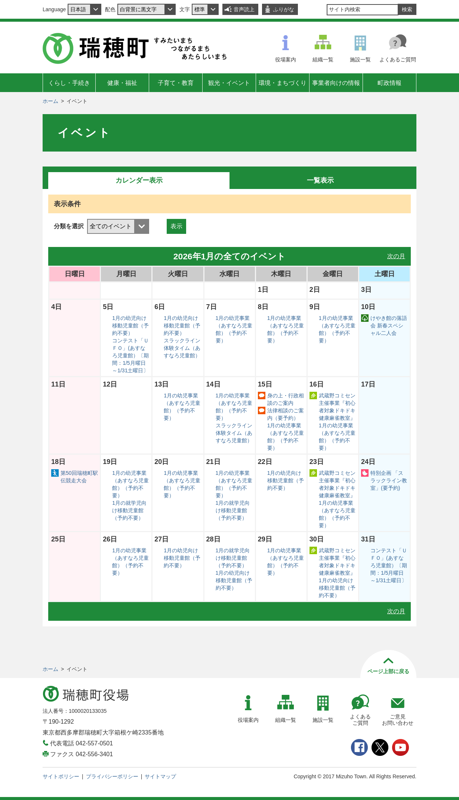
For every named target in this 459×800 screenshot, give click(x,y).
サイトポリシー (61, 776)
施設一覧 (360, 59)
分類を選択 (69, 226)
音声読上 (244, 9)
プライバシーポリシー (112, 776)
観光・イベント (229, 83)
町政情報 (389, 83)
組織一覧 (322, 59)
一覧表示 (320, 180)
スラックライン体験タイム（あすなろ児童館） (182, 348)
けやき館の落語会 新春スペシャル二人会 (388, 325)
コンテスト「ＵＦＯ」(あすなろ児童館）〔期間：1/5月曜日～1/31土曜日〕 (130, 355)
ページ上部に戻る (388, 671)
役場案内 (285, 59)
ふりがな (283, 9)
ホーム (50, 101)
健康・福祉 (122, 83)
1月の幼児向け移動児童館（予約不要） (130, 325)
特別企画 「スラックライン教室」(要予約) (388, 480)
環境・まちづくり (282, 83)
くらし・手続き (69, 83)
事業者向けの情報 (336, 83)
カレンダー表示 (139, 180)
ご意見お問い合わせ (397, 720)
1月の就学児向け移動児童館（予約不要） (129, 510)
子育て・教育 (176, 83)
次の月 (396, 256)
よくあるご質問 (397, 59)
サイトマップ (160, 776)
